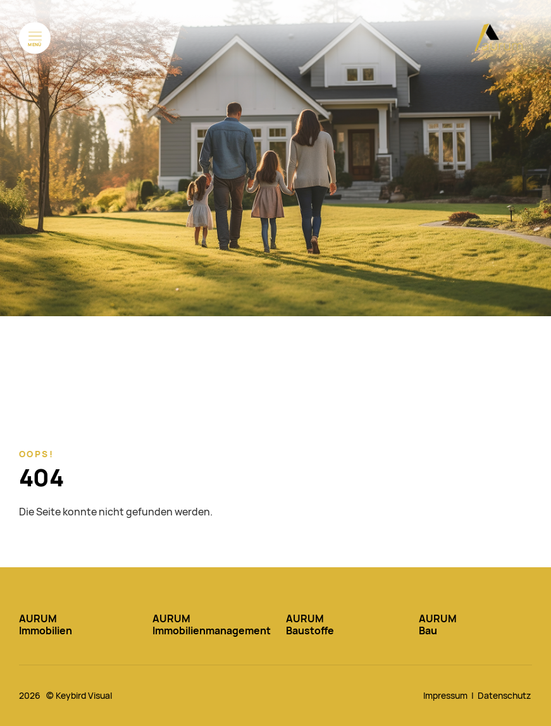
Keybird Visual (84, 695)
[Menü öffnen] (35, 38)
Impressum (445, 695)
